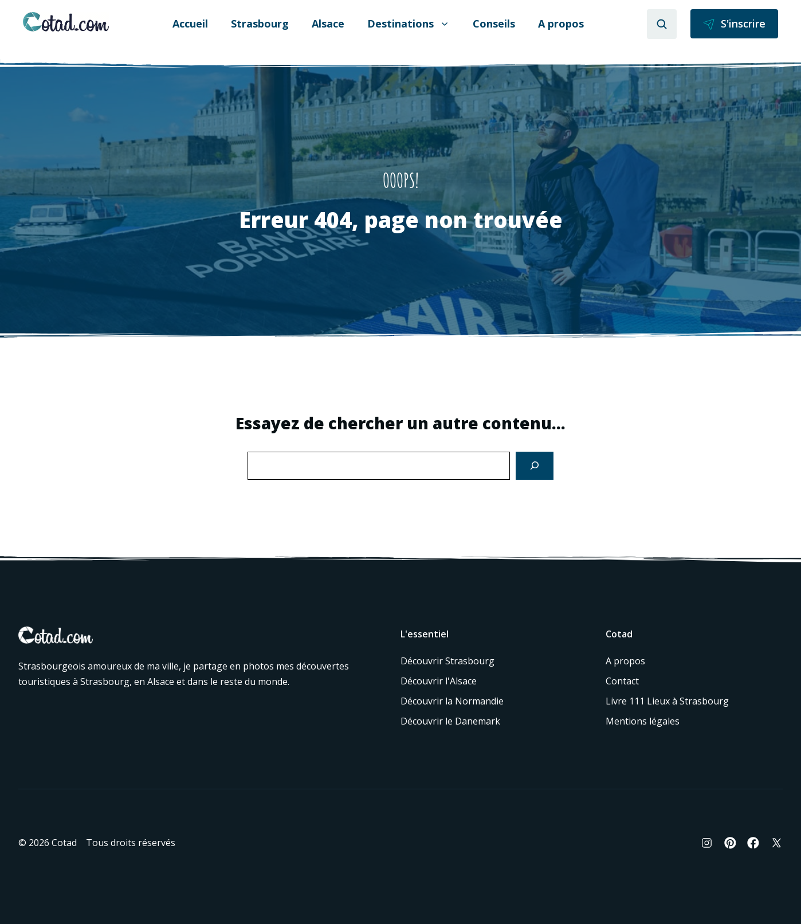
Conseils (494, 23)
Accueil (190, 23)
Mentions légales (643, 721)
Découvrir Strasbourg (447, 661)
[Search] (534, 466)
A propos (561, 23)
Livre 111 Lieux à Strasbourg (667, 701)
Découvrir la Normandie (452, 701)
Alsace (328, 23)
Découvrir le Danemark (450, 721)
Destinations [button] (408, 23)
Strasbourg (260, 23)
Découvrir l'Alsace (438, 681)
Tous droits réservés (130, 842)
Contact (622, 681)
